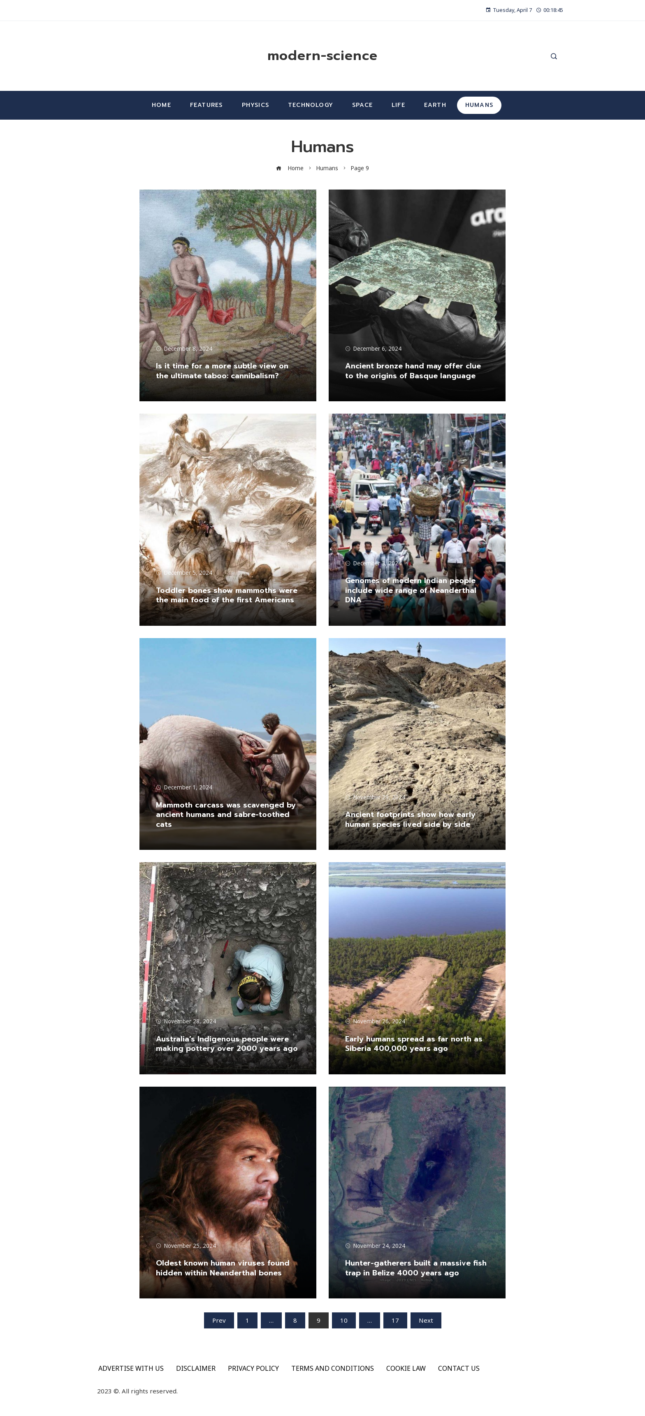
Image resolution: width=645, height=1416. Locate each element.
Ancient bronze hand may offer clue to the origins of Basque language (413, 370)
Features (206, 105)
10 (344, 1320)
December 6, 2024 (373, 348)
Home (161, 105)
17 (395, 1320)
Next (426, 1320)
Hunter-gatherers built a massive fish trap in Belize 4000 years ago (416, 1267)
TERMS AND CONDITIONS (332, 1368)
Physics (255, 105)
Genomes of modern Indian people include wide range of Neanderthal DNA (410, 590)
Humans (479, 105)
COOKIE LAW (406, 1368)
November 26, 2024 (375, 1021)
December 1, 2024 (184, 787)
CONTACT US (459, 1368)
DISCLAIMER (196, 1368)
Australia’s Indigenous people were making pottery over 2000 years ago (227, 1043)
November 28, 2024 (186, 1021)
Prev (219, 1320)
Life (398, 105)
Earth (435, 105)
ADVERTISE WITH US (131, 1368)
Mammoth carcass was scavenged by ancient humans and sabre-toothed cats (226, 814)
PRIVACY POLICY (253, 1368)
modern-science (322, 56)
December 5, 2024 (184, 572)
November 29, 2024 (375, 797)
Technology (310, 105)
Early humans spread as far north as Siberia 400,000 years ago (414, 1043)
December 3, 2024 (373, 563)
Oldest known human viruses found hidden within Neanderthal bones (223, 1267)
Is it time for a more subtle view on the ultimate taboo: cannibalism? (222, 370)
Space (362, 105)
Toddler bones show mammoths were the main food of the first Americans (226, 595)
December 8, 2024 (184, 348)
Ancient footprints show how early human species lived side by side (410, 819)
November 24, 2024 (375, 1245)
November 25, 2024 (186, 1245)
